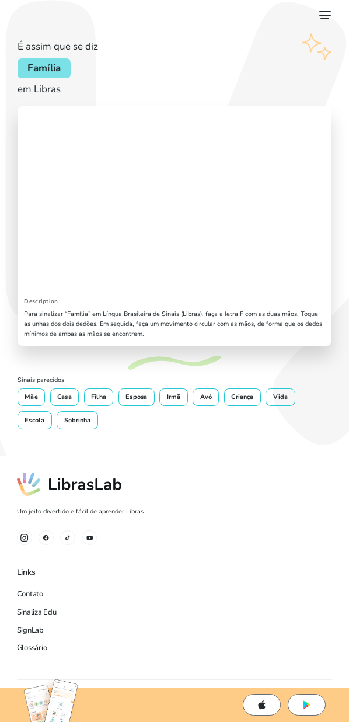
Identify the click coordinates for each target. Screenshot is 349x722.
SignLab (30, 630)
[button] (323, 15)
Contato (30, 594)
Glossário (32, 648)
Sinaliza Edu (37, 612)
